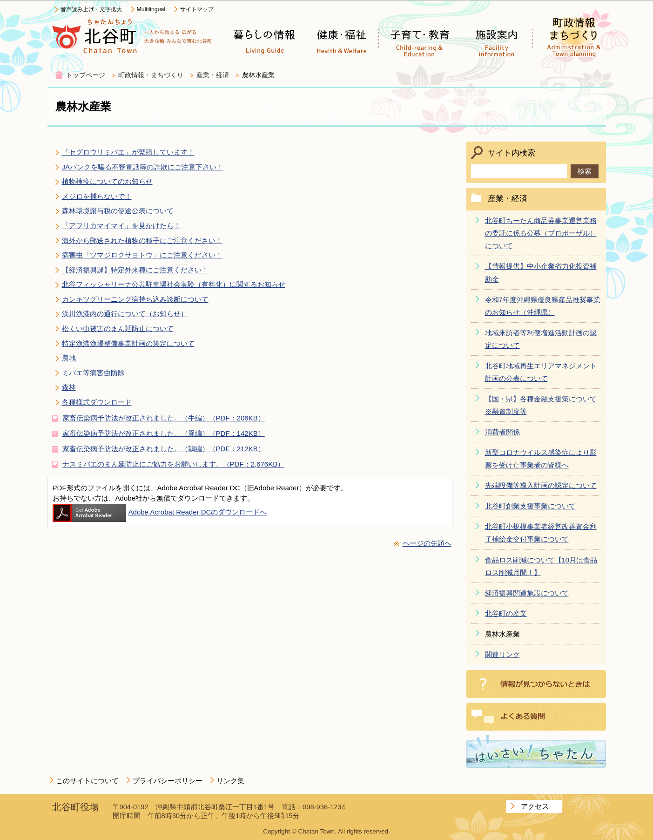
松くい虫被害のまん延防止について (118, 328)
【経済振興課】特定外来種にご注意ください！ (135, 270)
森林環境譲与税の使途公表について (118, 211)
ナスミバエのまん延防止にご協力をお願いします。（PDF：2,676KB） (173, 464)
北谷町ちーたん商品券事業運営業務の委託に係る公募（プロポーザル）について (541, 233)
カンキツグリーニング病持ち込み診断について (135, 299)
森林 (69, 387)
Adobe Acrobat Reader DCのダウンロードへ (160, 512)
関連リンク (502, 654)
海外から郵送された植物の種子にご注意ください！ (142, 240)
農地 (69, 358)
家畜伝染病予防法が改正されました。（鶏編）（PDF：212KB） (163, 449)
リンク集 (230, 781)
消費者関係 (502, 432)
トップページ (85, 75)
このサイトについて (87, 781)
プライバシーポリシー (167, 781)
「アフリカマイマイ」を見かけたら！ (121, 226)
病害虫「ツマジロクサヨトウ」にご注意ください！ (142, 255)
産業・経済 (212, 75)
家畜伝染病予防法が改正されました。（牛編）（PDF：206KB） (163, 418)
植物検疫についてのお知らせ (107, 181)
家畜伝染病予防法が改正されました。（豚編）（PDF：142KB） (163, 433)
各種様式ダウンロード (97, 402)
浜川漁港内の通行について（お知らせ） (125, 314)
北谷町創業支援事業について (530, 506)
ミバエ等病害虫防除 (93, 373)
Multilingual (151, 9)
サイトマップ (197, 9)
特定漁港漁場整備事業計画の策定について (128, 343)
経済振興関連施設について (527, 593)
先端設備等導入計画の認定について (541, 485)
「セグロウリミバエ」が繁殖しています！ (128, 152)
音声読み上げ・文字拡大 (91, 9)
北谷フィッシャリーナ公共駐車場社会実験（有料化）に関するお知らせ (173, 284)
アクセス (535, 806)
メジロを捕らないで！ (97, 196)
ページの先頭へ (427, 543)
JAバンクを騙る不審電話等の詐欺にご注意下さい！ (143, 167)
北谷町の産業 (506, 613)
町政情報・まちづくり (150, 75)
